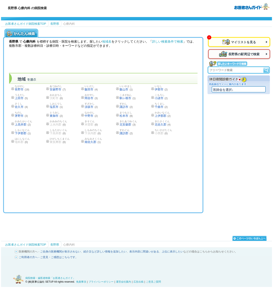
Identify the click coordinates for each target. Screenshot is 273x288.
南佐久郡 (93, 142)
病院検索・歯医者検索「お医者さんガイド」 (50, 278)
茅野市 (21, 115)
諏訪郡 (126, 133)
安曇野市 (58, 89)
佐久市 (21, 106)
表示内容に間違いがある (144, 251)
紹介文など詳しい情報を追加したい (105, 251)
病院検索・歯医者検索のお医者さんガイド (251, 6)
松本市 (126, 115)
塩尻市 (56, 106)
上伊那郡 (163, 115)
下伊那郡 (23, 133)
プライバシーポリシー (101, 281)
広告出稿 (138, 281)
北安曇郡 (128, 124)
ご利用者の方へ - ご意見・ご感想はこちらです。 (48, 257)
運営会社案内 (123, 281)
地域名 (106, 41)
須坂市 (91, 106)
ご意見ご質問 (153, 281)
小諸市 (161, 98)
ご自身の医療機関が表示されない (60, 251)
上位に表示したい (172, 251)
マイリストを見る (243, 42)
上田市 (21, 98)
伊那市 (161, 89)
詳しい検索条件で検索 (167, 41)
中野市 (91, 115)
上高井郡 (23, 124)
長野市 (22, 89)
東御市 (56, 115)
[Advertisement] (103, 178)
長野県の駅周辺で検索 (243, 54)
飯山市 (126, 89)
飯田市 (91, 89)
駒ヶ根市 (128, 98)
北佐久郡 (163, 124)
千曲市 (161, 106)
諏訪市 (126, 106)
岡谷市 (91, 98)
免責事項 (81, 281)
